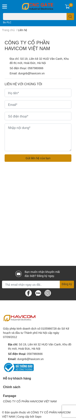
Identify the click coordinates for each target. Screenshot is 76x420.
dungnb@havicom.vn (31, 73)
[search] (70, 16)
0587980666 (35, 68)
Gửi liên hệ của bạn (38, 158)
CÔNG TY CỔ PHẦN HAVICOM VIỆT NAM (30, 401)
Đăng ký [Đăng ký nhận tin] (67, 284)
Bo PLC (7, 22)
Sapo (38, 416)
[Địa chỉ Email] (38, 284)
